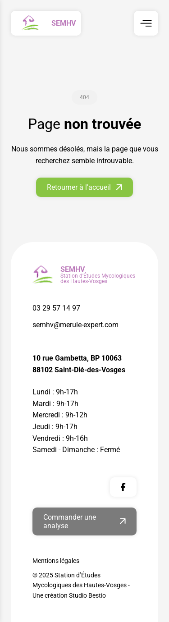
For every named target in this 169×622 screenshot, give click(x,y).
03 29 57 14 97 (56, 308)
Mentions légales (55, 560)
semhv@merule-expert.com (75, 324)
